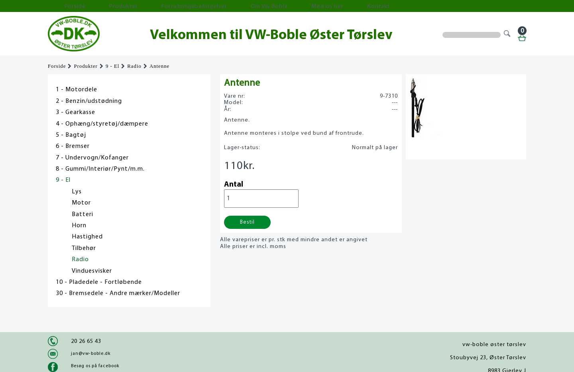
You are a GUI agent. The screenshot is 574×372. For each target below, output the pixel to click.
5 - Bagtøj (71, 135)
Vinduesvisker (92, 271)
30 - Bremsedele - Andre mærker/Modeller (118, 293)
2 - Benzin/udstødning (89, 101)
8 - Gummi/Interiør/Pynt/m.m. (100, 169)
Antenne (159, 66)
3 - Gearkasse (75, 112)
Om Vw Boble (211, 6)
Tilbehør (84, 248)
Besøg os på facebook (95, 366)
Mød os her (255, 6)
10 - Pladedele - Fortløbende (99, 282)
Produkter (98, 6)
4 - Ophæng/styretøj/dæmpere (102, 124)
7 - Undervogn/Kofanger (92, 158)
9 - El (112, 66)
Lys (77, 192)
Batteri (82, 214)
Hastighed (87, 237)
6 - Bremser (73, 146)
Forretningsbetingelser (153, 6)
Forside (64, 6)
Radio (134, 66)
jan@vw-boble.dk (90, 353)
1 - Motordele (76, 90)
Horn (79, 225)
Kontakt (293, 6)
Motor (81, 203)
